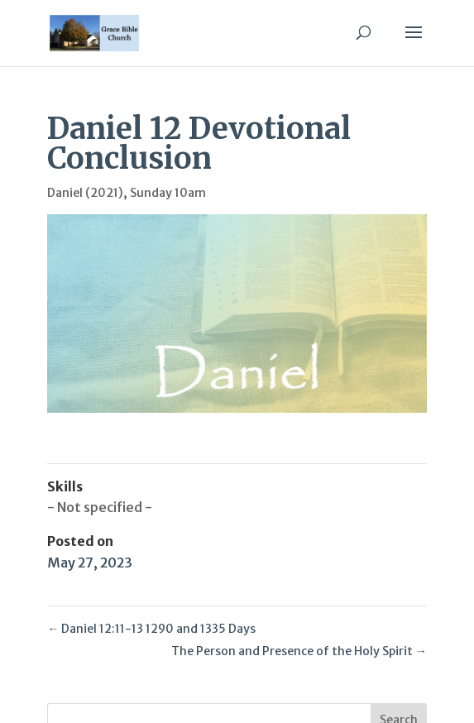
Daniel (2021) (85, 192)
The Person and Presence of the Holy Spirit (299, 651)
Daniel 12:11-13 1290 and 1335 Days (151, 628)
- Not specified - (99, 507)
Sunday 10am (168, 192)
